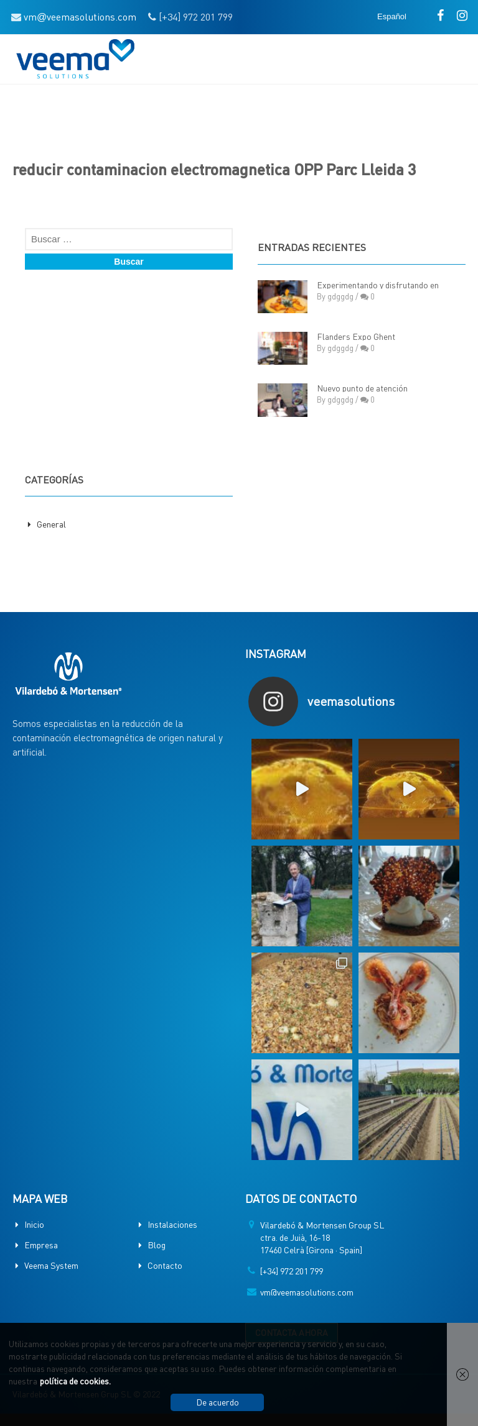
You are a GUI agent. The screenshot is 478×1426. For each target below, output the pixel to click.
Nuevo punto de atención (362, 387)
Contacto (165, 1265)
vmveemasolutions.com (80, 16)
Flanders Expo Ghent (356, 336)
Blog (157, 1244)
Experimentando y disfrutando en (378, 284)
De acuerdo (217, 1401)
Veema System (51, 1265)
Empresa (41, 1244)
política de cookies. (75, 1380)
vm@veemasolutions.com (307, 1291)
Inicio (34, 1224)
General (51, 523)
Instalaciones (172, 1224)
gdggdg (340, 296)
